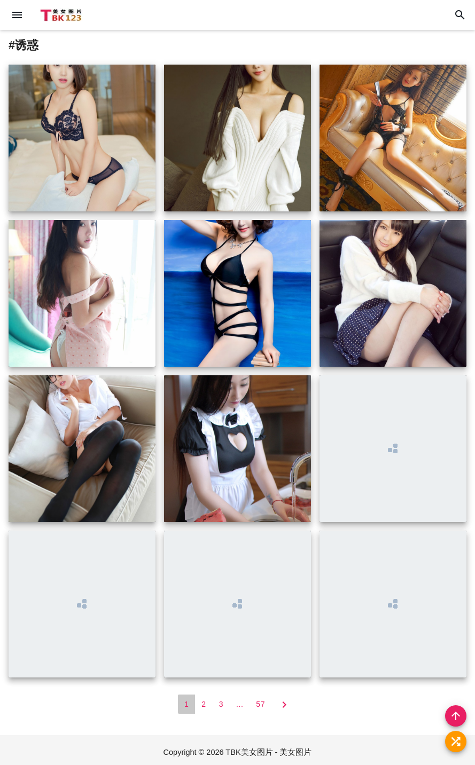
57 (260, 704)
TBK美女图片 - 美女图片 (268, 752)
